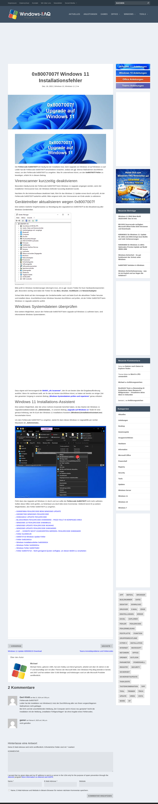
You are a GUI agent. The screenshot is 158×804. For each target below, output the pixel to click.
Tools (142, 14)
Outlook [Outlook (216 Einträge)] (134, 658)
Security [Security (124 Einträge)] (135, 667)
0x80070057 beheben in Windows (131, 265)
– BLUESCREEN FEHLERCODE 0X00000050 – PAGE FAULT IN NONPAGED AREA (48, 520)
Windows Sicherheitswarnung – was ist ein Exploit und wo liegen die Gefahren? (132, 273)
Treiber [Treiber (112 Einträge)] (131, 691)
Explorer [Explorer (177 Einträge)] (133, 619)
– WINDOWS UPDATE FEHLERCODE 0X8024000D (35, 528)
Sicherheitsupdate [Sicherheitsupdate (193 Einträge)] (128, 677)
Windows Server (124, 490)
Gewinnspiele (123, 432)
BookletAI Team (124, 388)
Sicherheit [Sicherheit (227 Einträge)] (125, 672)
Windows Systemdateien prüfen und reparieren (69, 396)
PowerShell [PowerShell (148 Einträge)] (139, 662)
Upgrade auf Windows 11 (78, 410)
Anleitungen (90, 14)
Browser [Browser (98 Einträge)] (141, 595)
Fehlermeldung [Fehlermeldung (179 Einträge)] (127, 629)
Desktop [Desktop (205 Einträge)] (124, 605)
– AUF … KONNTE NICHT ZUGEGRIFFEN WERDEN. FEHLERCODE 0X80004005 (48, 531)
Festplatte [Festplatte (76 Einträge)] (125, 634)
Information (122, 450)
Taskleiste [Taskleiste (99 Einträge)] (125, 682)
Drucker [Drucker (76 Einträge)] (124, 609)
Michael (33, 664)
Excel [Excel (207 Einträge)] (122, 619)
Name (11, 781)
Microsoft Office (124, 455)
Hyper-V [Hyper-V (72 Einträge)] (123, 643)
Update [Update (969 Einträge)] (123, 696)
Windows (128, 14)
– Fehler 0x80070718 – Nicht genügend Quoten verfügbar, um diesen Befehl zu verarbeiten (50, 551)
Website (82, 781)
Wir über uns (46, 3)
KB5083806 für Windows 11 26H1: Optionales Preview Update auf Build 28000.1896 (132, 247)
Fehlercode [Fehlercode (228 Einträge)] (135, 624)
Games (104, 14)
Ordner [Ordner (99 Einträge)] (123, 658)
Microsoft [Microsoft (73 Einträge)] (136, 648)
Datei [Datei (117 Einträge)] (138, 600)
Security (121, 473)
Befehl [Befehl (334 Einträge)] (130, 595)
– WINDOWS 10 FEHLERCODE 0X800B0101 (33, 523)
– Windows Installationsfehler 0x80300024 (31, 542)
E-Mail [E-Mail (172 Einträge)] (134, 609)
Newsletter (58, 3)
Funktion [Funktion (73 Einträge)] (138, 634)
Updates (121, 485)
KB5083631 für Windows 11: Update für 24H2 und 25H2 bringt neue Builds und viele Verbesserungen (133, 237)
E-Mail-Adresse (50, 781)
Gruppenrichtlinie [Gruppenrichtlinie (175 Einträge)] (128, 638)
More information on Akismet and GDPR (37, 777)
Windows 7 (122, 508)
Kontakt (35, 3)
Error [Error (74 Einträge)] (140, 614)
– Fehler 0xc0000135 (23, 534)
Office (114, 14)
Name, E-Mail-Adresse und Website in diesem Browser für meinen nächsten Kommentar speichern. (49, 791)
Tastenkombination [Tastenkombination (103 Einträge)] (129, 687)
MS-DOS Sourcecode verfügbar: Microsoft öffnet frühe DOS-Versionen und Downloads (133, 227)
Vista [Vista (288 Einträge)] (140, 696)
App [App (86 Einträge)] (121, 595)
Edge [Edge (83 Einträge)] (142, 609)
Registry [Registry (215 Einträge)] (124, 667)
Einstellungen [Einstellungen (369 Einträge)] (127, 614)
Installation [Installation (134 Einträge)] (136, 643)
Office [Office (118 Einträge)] (135, 653)
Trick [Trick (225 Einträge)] (140, 691)
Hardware (122, 444)
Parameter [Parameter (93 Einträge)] (125, 662)
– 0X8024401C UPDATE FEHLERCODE (31, 517)
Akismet (11, 777)
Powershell (122, 461)
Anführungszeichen (134, 382)
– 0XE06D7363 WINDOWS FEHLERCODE (32, 514)
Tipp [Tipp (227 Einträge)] (143, 687)
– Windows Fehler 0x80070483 (27, 548)
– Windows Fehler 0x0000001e (27, 545)
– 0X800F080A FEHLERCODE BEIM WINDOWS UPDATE (38, 511)
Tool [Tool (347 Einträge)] (122, 691)
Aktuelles (74, 14)
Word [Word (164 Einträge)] (122, 701)
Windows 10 (59, 86)
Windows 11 (70, 86)
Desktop (121, 426)
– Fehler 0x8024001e (23, 540)
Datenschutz (24, 3)
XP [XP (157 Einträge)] (129, 701)
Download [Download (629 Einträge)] (136, 605)
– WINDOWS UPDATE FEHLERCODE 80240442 (34, 526)
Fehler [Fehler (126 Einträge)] (123, 624)
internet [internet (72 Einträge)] (124, 648)
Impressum (12, 3)
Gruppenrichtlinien (125, 438)
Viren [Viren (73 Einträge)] (132, 696)
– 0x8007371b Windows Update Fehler (30, 537)
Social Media (70, 3)
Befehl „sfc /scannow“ (52, 391)
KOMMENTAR (13, 751)
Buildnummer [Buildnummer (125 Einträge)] (126, 600)
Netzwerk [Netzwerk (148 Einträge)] (124, 653)
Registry (121, 467)
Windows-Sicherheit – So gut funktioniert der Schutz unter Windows (129, 257)
